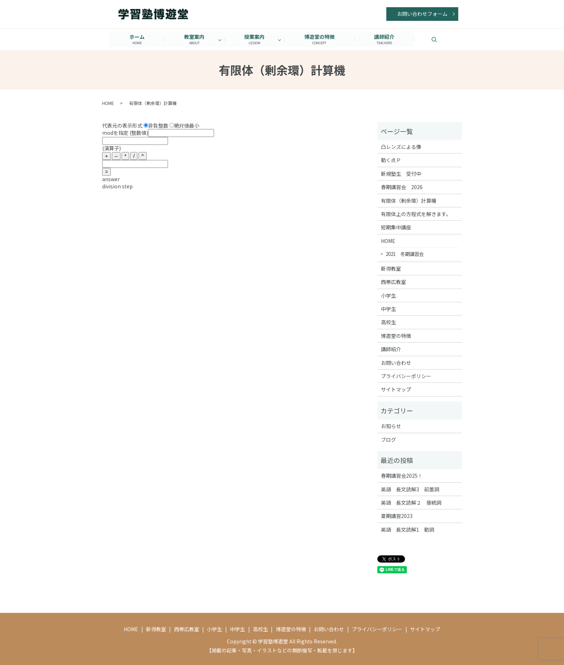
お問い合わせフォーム (422, 13)
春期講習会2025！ (402, 475)
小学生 (388, 295)
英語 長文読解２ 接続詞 (411, 502)
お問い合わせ (396, 362)
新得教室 (391, 268)
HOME (108, 103)
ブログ (388, 439)
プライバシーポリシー (406, 376)
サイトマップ (396, 389)
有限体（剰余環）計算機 (408, 200)
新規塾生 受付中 (401, 173)
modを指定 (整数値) (158, 132)
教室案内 (194, 39)
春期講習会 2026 (402, 187)
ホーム (136, 39)
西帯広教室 (393, 281)
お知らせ (391, 426)
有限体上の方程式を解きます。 (416, 213)
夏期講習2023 (397, 515)
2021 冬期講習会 (405, 253)
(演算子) (111, 148)
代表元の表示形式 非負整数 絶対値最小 (150, 125)
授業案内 (254, 39)
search (444, 39)
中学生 (388, 308)
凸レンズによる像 (401, 146)
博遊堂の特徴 (320, 39)
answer (111, 179)
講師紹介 (385, 39)
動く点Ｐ (391, 160)
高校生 (388, 322)
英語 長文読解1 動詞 (407, 529)
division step (117, 185)
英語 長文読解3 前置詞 (410, 488)
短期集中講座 (396, 227)
